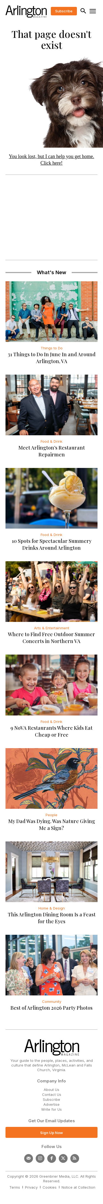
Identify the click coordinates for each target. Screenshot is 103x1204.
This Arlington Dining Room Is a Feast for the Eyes (52, 918)
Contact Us (51, 1094)
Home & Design (51, 908)
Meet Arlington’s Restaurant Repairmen (51, 451)
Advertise (51, 1104)
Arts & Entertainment (51, 628)
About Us (51, 1089)
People (51, 815)
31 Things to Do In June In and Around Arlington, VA (52, 357)
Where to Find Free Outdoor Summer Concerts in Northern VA (51, 637)
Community (51, 1001)
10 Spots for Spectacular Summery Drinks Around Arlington (51, 544)
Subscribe (51, 1099)
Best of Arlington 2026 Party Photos (51, 1007)
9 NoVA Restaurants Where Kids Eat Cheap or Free (51, 731)
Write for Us (51, 1109)
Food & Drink (51, 441)
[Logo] (26, 11)
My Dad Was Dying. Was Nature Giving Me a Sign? (51, 824)
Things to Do (52, 348)
